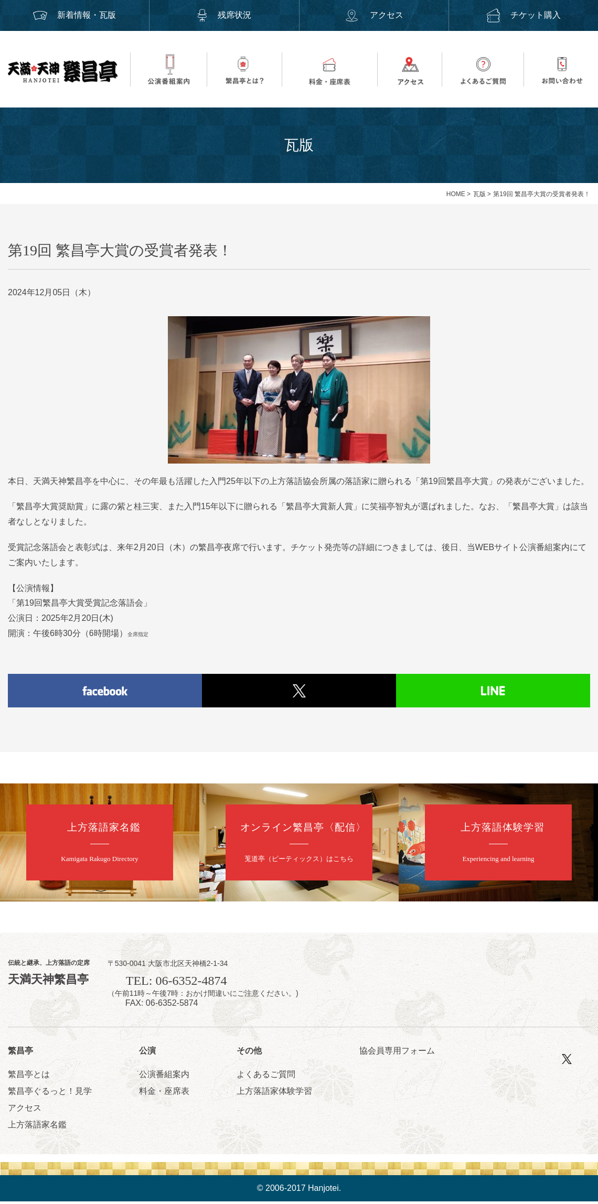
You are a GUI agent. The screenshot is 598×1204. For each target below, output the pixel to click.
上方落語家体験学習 (274, 1093)
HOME (455, 194)
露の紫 (112, 506)
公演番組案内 (164, 1076)
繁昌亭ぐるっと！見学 (50, 1093)
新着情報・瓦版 (74, 14)
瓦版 (479, 194)
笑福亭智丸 (391, 506)
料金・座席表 (164, 1093)
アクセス (373, 14)
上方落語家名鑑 (37, 1127)
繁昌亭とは (29, 1076)
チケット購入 (523, 14)
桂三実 (146, 506)
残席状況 (224, 14)
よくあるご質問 (266, 1076)
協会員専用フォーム (397, 1052)
